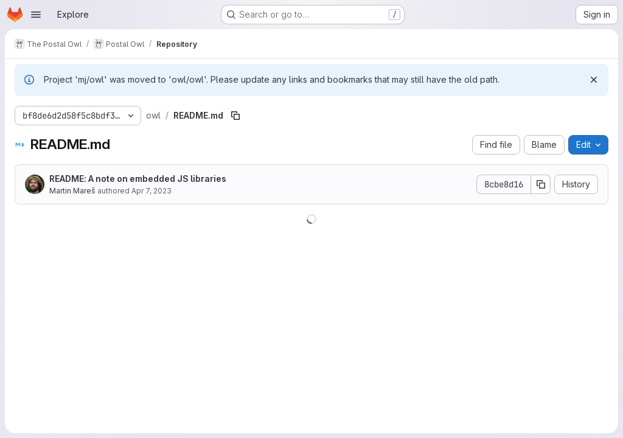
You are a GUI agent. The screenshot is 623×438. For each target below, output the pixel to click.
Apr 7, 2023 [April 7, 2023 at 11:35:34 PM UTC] (151, 190)
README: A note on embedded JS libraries (137, 178)
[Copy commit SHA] (541, 184)
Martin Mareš (72, 190)
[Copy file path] (235, 115)
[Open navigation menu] (36, 14)
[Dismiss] (593, 79)
